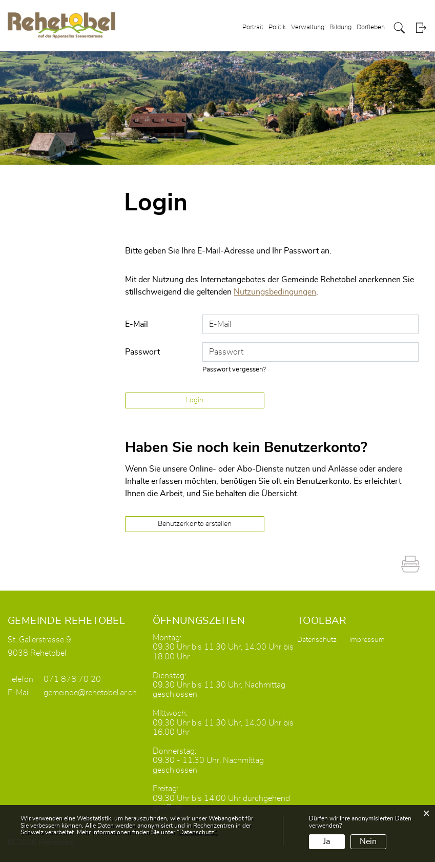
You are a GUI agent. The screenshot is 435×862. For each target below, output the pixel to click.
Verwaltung (307, 27)
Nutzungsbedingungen (275, 292)
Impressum (367, 639)
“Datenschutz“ (196, 832)
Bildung (340, 27)
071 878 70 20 (72, 679)
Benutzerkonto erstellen (195, 523)
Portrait (252, 27)
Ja (326, 841)
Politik (277, 27)
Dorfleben (371, 27)
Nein (368, 841)
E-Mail (136, 324)
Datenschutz (317, 639)
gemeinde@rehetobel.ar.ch (90, 693)
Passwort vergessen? (234, 369)
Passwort (142, 352)
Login (421, 27)
